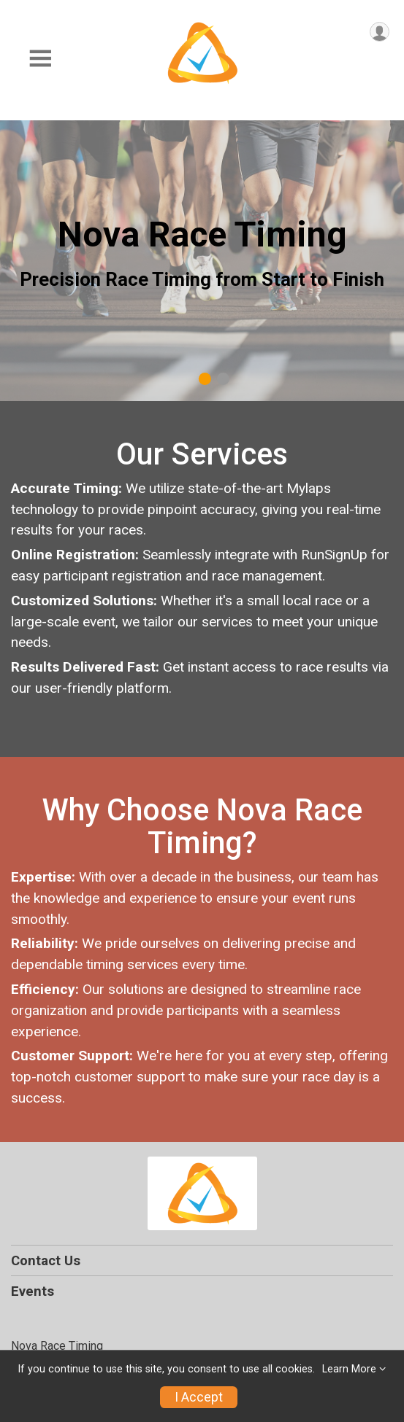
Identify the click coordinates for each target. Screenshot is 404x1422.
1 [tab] (204, 378)
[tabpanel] (202, 260)
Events (32, 1291)
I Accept (199, 1397)
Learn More (349, 1369)
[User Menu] (379, 32)
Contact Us (45, 1260)
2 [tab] (222, 378)
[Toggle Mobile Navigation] (40, 59)
